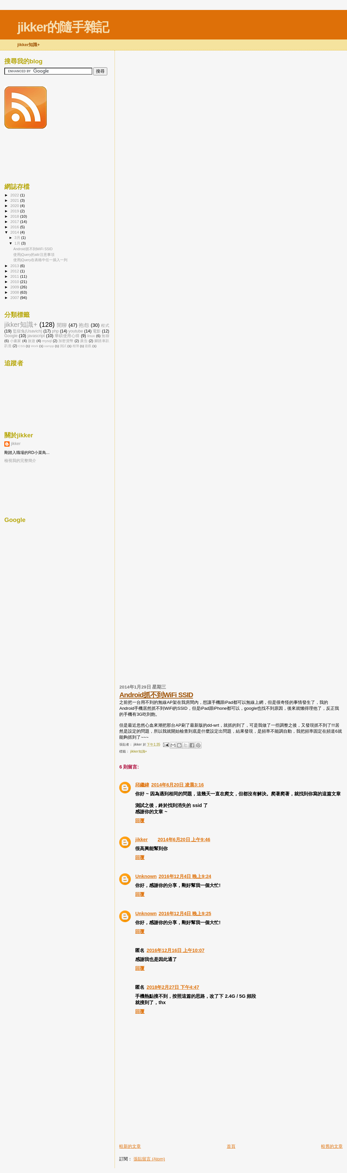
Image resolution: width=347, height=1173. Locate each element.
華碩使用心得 (67, 335)
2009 (15, 287)
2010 (15, 281)
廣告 (84, 341)
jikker (141, 839)
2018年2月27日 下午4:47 (172, 987)
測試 (63, 346)
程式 (105, 325)
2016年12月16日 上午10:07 (175, 950)
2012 (15, 271)
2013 (15, 265)
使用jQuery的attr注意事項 (33, 255)
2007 (15, 297)
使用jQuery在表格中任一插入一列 (40, 260)
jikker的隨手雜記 (63, 27)
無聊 (105, 336)
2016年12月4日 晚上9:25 (185, 913)
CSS (21, 346)
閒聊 (62, 325)
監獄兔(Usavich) (28, 331)
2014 (15, 232)
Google (11, 335)
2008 (15, 292)
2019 (15, 211)
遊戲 (88, 346)
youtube (75, 331)
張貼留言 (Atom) (149, 1158)
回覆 (139, 820)
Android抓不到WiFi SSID (156, 694)
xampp (49, 346)
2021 (15, 200)
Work (35, 346)
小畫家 (15, 341)
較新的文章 (130, 1146)
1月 (18, 243)
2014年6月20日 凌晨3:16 (177, 784)
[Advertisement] (197, 1128)
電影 (97, 331)
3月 (18, 238)
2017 (15, 221)
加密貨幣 (65, 341)
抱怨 (84, 325)
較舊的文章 (332, 1146)
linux (91, 336)
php (55, 331)
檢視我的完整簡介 (20, 460)
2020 (15, 205)
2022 (15, 195)
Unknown (145, 876)
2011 (15, 276)
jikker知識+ (138, 751)
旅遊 (32, 341)
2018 (15, 216)
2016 (15, 227)
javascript (36, 335)
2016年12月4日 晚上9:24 (185, 876)
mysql (47, 341)
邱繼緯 (142, 784)
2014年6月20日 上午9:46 (184, 839)
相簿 (75, 346)
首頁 (231, 1146)
